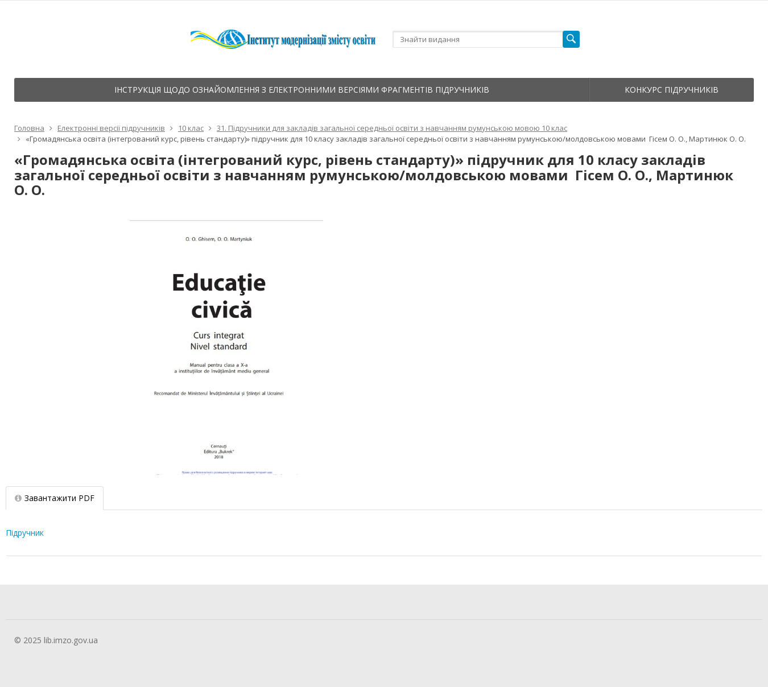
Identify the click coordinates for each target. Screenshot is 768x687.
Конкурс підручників (672, 89)
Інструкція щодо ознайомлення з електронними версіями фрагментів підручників (301, 89)
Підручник (25, 532)
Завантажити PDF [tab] (54, 498)
